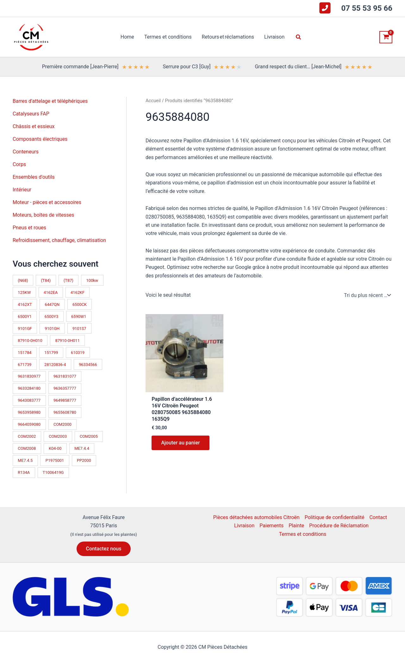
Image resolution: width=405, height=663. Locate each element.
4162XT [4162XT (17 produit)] (25, 304)
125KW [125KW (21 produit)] (24, 292)
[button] (299, 37)
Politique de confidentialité (334, 517)
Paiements (271, 526)
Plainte (296, 526)
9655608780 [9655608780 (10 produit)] (64, 412)
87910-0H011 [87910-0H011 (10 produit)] (67, 340)
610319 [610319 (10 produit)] (77, 352)
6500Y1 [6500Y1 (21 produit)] (25, 316)
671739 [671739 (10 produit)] (24, 364)
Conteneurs (26, 152)
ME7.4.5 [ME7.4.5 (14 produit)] (25, 460)
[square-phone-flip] (325, 8)
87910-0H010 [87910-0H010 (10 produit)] (30, 340)
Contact (378, 517)
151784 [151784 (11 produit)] (24, 352)
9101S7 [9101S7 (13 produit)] (79, 328)
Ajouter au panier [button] (180, 443)
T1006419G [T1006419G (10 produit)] (53, 472)
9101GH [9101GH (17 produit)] (52, 328)
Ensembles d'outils (34, 177)
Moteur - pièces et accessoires (47, 202)
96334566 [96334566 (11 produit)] (88, 364)
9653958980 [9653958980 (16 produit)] (29, 412)
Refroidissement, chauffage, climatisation (59, 240)
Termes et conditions (303, 534)
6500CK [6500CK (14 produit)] (79, 304)
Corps (19, 164)
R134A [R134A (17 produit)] (24, 472)
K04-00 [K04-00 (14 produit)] (55, 448)
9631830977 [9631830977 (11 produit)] (29, 376)
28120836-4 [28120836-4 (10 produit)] (55, 364)
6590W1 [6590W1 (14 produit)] (78, 316)
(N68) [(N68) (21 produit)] (23, 280)
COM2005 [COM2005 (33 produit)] (89, 436)
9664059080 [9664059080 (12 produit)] (29, 424)
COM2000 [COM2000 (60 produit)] (62, 424)
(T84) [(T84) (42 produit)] (46, 280)
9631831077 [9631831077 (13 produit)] (64, 376)
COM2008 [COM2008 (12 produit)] (27, 448)
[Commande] (366, 295)
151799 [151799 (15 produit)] (51, 352)
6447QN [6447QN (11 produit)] (52, 304)
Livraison (244, 526)
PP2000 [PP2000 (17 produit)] (84, 460)
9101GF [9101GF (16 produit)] (25, 328)
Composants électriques (40, 139)
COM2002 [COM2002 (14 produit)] (27, 436)
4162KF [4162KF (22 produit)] (77, 292)
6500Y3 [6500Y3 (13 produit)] (52, 316)
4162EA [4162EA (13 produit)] (51, 292)
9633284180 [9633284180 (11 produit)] (29, 388)
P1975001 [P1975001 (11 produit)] (55, 460)
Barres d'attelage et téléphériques (50, 101)
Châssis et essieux (33, 126)
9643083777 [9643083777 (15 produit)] (29, 400)
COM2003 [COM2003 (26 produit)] (58, 436)
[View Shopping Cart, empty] (385, 37)
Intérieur (22, 190)
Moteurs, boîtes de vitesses (43, 215)
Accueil (153, 100)
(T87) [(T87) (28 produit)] (68, 280)
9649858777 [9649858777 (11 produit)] (64, 400)
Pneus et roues (29, 228)
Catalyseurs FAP (31, 114)
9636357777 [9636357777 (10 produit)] (64, 388)
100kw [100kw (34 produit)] (92, 280)
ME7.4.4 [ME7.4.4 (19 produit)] (81, 448)
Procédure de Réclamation (339, 526)
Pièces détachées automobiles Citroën (256, 517)
